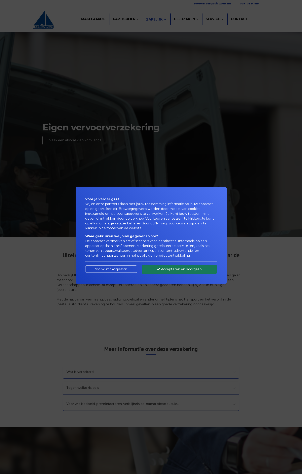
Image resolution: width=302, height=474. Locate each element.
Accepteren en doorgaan (179, 269)
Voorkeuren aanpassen (111, 269)
